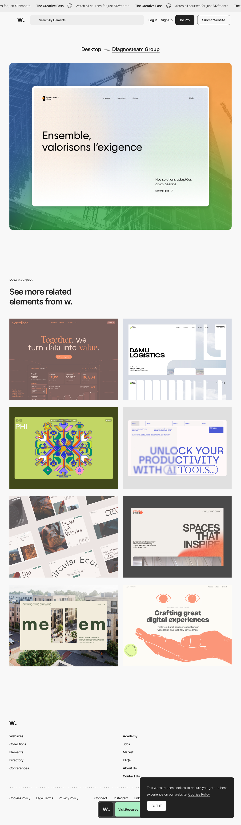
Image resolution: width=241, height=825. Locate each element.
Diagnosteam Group (136, 49)
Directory (16, 760)
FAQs (127, 760)
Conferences (19, 768)
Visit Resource (128, 809)
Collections (17, 744)
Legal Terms (44, 798)
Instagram (121, 798)
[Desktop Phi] (63, 448)
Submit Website (213, 20)
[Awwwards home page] (106, 809)
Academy (130, 736)
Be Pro (185, 20)
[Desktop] (63, 359)
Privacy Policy (68, 798)
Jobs (126, 744)
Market (128, 752)
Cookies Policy (19, 798)
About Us (130, 768)
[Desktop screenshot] (177, 359)
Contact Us (131, 776)
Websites (16, 736)
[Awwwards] (20, 20)
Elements (16, 752)
